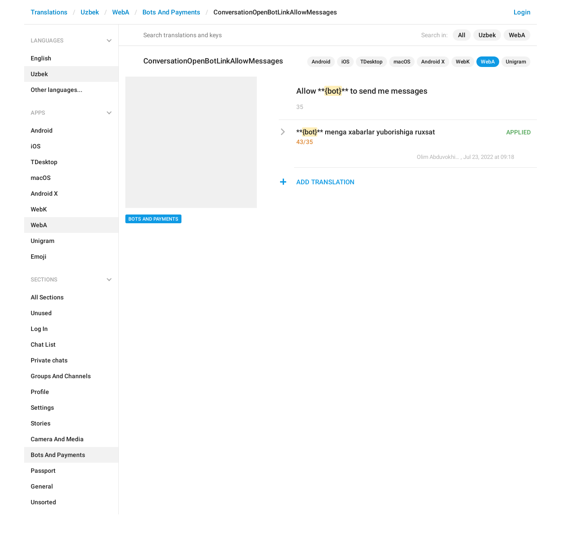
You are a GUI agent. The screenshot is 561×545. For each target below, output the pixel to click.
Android (321, 62)
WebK (463, 62)
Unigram (516, 62)
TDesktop (371, 62)
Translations (49, 12)
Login (522, 12)
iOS (345, 62)
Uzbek (90, 12)
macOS (402, 62)
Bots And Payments (171, 12)
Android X (433, 62)
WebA (120, 12)
